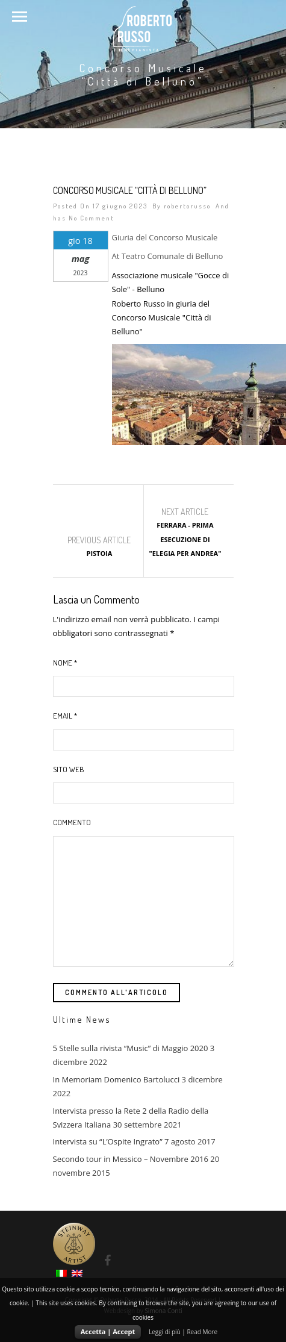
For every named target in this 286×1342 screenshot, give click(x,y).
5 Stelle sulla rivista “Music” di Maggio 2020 (130, 1048)
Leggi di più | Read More (183, 1332)
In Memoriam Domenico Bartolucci (116, 1079)
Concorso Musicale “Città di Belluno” (130, 190)
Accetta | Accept (108, 1331)
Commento (72, 822)
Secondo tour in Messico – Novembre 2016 (130, 1158)
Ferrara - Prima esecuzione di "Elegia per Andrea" (185, 539)
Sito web (68, 769)
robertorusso (187, 206)
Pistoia (99, 553)
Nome (65, 662)
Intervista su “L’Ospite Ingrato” (108, 1141)
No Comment (91, 218)
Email (65, 715)
